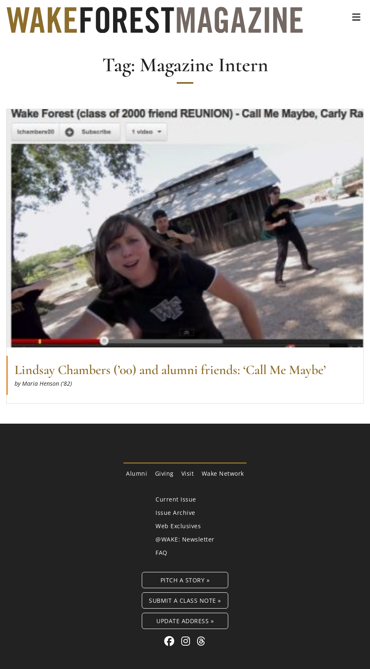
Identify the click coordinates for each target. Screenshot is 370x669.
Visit (187, 473)
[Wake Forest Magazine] (155, 27)
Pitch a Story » (185, 580)
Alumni (136, 473)
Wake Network (223, 473)
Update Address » (185, 621)
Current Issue (175, 499)
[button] (356, 17)
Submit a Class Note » (185, 600)
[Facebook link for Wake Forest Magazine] (170, 641)
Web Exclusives (178, 526)
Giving (164, 473)
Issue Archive (175, 513)
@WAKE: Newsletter (185, 539)
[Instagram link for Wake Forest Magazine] (187, 641)
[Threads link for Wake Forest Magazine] (201, 641)
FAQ (161, 553)
